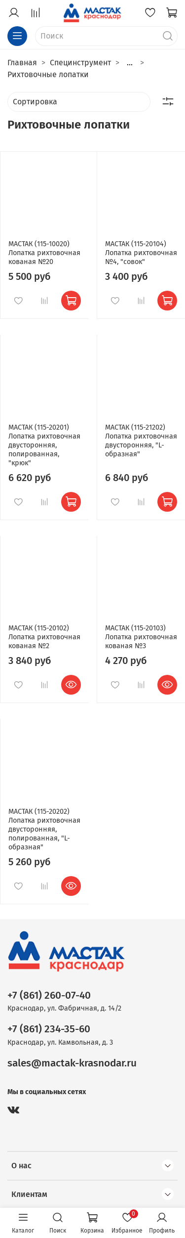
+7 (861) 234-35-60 (48, 1029)
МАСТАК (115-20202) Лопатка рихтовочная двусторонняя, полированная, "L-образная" (44, 829)
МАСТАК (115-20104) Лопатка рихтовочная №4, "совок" (141, 253)
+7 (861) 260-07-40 (49, 995)
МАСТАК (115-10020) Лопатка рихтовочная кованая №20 (44, 253)
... (130, 62)
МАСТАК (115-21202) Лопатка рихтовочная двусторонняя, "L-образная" (141, 440)
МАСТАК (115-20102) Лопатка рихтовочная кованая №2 (44, 637)
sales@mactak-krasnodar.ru (72, 1063)
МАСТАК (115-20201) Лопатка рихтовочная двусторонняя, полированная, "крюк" (44, 445)
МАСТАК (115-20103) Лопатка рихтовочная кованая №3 (141, 637)
